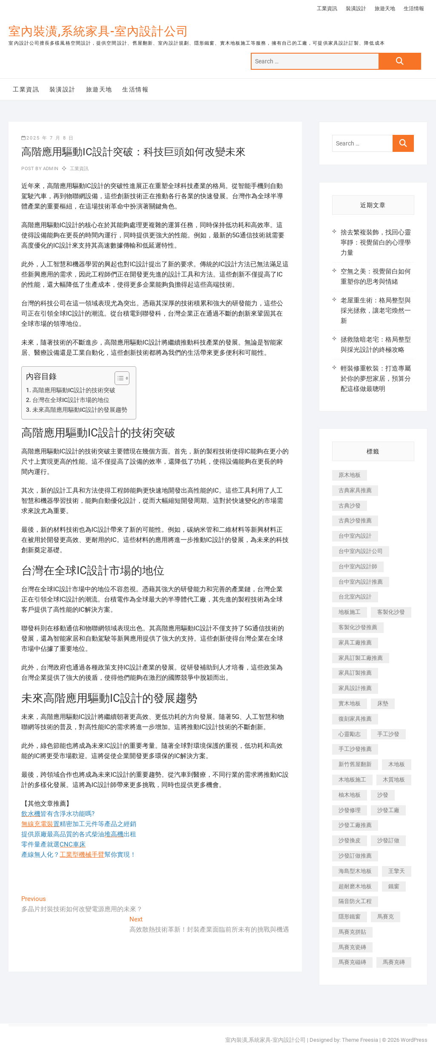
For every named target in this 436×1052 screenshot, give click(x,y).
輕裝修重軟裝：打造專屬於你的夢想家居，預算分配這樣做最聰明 (376, 379)
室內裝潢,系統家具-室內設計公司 (99, 31)
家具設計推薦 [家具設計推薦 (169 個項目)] (355, 688)
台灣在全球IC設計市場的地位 (70, 399)
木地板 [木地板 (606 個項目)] (396, 764)
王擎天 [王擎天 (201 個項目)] (396, 871)
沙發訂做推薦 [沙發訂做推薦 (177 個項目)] (355, 855)
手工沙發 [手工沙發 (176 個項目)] (388, 734)
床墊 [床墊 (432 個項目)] (382, 703)
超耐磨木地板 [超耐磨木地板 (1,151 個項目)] (355, 886)
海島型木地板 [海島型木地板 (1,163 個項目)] (355, 871)
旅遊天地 (385, 8)
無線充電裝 (40, 824)
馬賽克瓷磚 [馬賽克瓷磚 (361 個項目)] (352, 947)
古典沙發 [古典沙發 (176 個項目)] (349, 505)
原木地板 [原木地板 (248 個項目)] (349, 475)
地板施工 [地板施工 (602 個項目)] (349, 612)
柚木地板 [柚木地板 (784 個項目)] (349, 795)
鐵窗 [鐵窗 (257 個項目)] (393, 886)
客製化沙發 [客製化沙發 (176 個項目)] (391, 612)
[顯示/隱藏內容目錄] (117, 378)
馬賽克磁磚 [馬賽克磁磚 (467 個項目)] (352, 962)
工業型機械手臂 (82, 854)
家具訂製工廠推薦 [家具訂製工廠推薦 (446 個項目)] (360, 658)
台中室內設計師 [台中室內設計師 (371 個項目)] (357, 566)
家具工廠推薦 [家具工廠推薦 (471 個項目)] (355, 642)
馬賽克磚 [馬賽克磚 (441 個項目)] (394, 962)
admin (50, 168)
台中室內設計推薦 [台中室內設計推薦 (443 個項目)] (360, 582)
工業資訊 (327, 8)
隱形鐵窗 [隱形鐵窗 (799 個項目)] (349, 916)
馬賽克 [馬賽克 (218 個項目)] (385, 916)
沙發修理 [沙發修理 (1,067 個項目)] (349, 810)
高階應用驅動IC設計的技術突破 (73, 390)
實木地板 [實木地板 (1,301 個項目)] (349, 703)
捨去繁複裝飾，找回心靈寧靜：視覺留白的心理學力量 (376, 242)
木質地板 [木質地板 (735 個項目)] (394, 779)
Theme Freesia (360, 1040)
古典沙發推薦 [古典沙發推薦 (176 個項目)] (355, 520)
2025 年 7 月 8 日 (47, 138)
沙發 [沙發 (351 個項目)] (382, 795)
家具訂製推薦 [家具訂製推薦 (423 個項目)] (355, 673)
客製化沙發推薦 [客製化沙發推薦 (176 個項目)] (357, 627)
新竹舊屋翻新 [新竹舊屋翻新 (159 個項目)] (355, 764)
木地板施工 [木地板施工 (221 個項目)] (352, 779)
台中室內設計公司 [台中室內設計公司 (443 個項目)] (360, 551)
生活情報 (414, 8)
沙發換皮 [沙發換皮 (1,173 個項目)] (349, 840)
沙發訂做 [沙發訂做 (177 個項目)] (388, 840)
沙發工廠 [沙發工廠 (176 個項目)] (388, 810)
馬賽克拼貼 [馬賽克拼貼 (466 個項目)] (352, 932)
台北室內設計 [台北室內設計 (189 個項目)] (355, 596)
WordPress (414, 1040)
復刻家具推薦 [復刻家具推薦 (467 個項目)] (355, 719)
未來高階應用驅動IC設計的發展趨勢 (79, 409)
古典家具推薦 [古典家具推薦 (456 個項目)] (355, 490)
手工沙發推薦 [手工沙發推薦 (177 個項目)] (355, 749)
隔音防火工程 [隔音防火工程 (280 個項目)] (355, 901)
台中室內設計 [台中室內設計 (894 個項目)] (355, 536)
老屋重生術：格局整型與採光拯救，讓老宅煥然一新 (376, 310)
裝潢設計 (356, 8)
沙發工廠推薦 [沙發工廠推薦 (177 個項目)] (355, 825)
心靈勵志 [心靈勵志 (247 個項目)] (349, 734)
